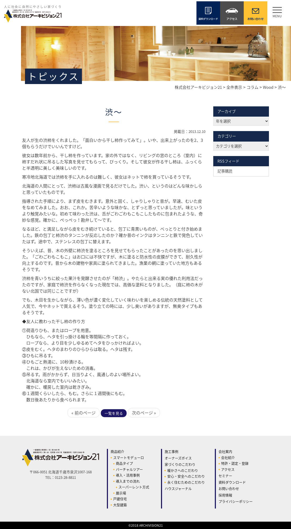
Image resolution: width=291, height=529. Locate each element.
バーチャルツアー (129, 469)
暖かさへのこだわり (182, 470)
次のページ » (144, 412)
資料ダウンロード (232, 482)
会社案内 (225, 451)
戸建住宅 (120, 498)
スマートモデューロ (128, 457)
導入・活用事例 (128, 475)
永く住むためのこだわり (186, 482)
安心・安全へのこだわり (186, 476)
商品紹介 (117, 451)
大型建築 (120, 504)
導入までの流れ (128, 481)
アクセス (228, 469)
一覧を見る (114, 413)
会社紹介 (228, 457)
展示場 (121, 492)
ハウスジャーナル (178, 488)
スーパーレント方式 (133, 486)
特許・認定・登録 (234, 463)
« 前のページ (83, 412)
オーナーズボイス (178, 457)
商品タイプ (124, 463)
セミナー (225, 475)
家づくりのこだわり (180, 464)
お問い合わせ (229, 488)
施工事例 (171, 451)
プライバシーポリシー (236, 501)
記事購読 (224, 171)
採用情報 (225, 494)
